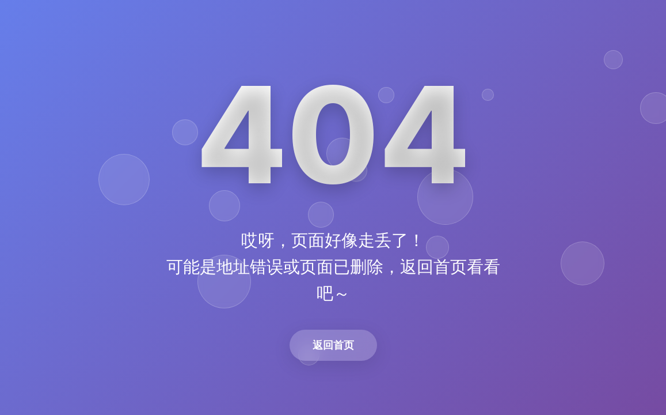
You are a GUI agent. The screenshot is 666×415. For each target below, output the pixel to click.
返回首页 (333, 345)
